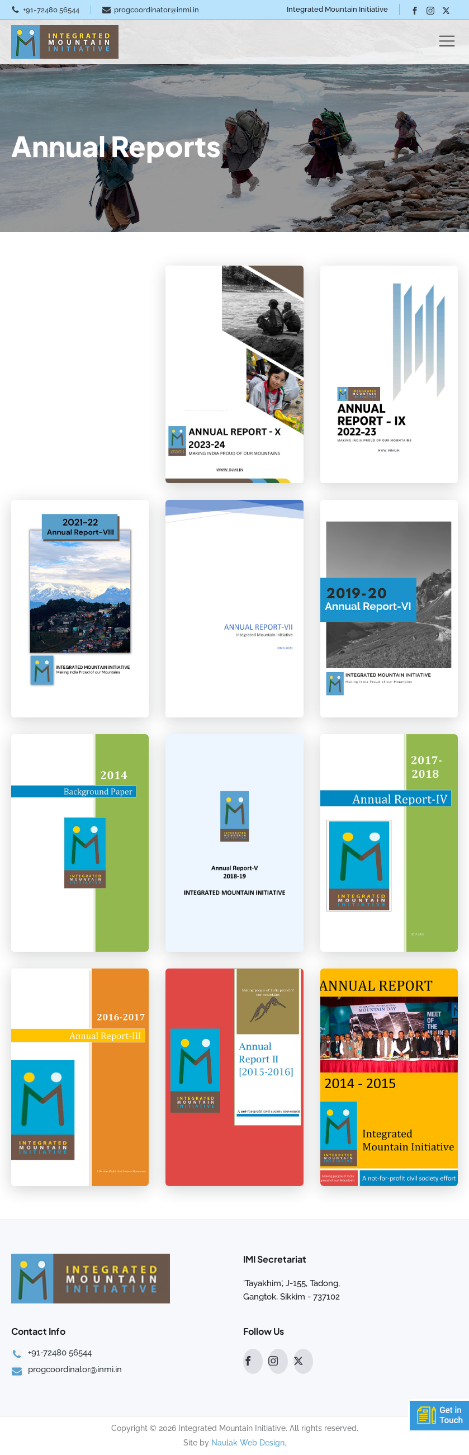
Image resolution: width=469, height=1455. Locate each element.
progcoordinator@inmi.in (156, 9)
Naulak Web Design (248, 1442)
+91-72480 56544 (51, 9)
